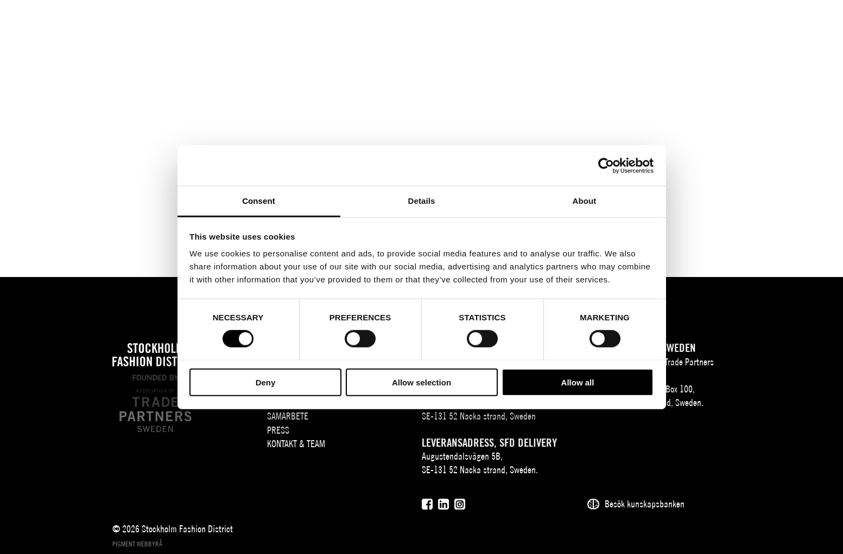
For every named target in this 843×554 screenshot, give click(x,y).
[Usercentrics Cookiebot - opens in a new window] (606, 165)
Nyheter (439, 25)
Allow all (577, 382)
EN (762, 25)
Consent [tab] (258, 200)
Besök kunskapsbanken (644, 504)
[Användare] (814, 24)
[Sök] (787, 24)
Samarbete (495, 25)
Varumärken (302, 25)
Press (552, 25)
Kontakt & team (612, 25)
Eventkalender (375, 25)
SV (747, 25)
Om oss (240, 25)
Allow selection (421, 382)
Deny (266, 382)
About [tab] (585, 200)
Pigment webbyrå (137, 544)
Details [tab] (421, 200)
